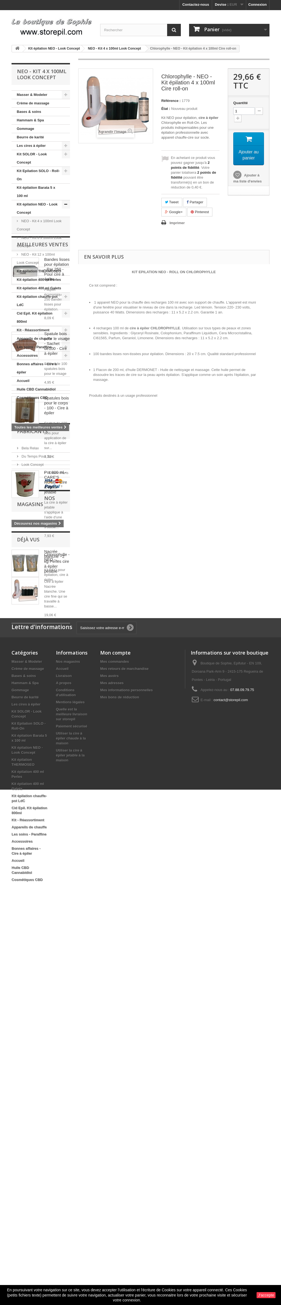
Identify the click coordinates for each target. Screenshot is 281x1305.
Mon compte (115, 1043)
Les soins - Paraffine (34, 347)
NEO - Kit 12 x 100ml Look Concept (36, 258)
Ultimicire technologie (38, 874)
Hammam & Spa (30, 120)
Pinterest (200, 212)
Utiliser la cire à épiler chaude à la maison (71, 1129)
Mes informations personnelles (126, 1081)
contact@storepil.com (230, 1091)
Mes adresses (111, 1074)
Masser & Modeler (32, 95)
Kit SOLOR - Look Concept (32, 158)
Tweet (172, 202)
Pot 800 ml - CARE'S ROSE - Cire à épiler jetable (55, 656)
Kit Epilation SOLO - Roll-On (38, 175)
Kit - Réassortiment (33, 330)
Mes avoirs (109, 1066)
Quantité (240, 103)
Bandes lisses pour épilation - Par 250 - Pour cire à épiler (57, 443)
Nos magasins (36, 901)
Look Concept (32, 858)
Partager (195, 202)
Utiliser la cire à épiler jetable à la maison (70, 1146)
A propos (64, 1074)
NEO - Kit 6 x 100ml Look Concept (39, 242)
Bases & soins (29, 112)
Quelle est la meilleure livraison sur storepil (71, 1105)
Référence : (171, 101)
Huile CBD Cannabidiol (36, 389)
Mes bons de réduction (119, 1088)
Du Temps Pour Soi (36, 850)
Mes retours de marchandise (124, 1059)
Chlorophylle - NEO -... (57, 958)
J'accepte (266, 1295)
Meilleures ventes (42, 418)
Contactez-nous (195, 4)
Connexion (257, 4)
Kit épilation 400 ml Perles (39, 280)
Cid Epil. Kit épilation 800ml (34, 317)
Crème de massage (33, 103)
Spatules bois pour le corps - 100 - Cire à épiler (56, 579)
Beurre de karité (30, 137)
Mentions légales (70, 1093)
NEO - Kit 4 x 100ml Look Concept (39, 225)
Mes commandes (114, 1052)
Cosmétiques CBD (32, 398)
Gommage (25, 129)
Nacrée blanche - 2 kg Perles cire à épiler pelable (56, 735)
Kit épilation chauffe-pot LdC (37, 301)
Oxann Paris (31, 866)
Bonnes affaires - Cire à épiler (37, 368)
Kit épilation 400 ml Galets (39, 288)
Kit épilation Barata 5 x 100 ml (36, 191)
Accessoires (27, 355)
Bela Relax (30, 841)
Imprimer (177, 223)
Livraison (64, 1066)
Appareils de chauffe (34, 338)
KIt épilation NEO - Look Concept (37, 208)
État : (165, 109)
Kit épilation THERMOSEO (39, 271)
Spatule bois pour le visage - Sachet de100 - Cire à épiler (57, 518)
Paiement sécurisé (71, 1117)
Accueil (23, 381)
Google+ (174, 212)
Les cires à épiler (31, 146)
